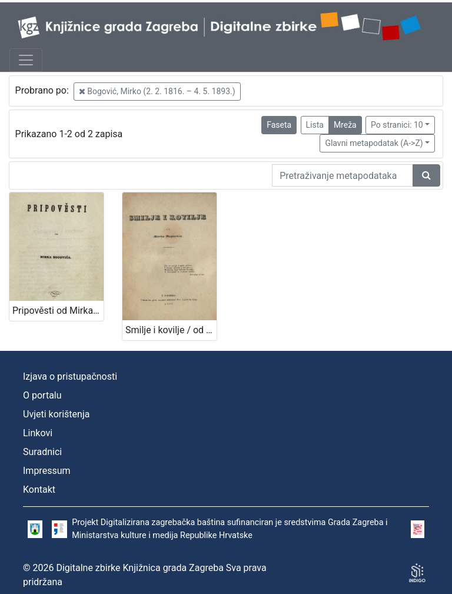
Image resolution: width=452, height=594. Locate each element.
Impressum (47, 470)
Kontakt (39, 489)
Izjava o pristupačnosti (70, 376)
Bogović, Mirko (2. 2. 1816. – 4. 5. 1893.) (157, 91)
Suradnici (42, 451)
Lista (315, 125)
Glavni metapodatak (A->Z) (374, 143)
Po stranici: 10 (397, 125)
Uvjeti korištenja (56, 414)
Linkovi (37, 433)
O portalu (42, 395)
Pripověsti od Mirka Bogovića (58, 310)
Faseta (279, 125)
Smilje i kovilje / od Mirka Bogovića (171, 330)
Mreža (345, 125)
